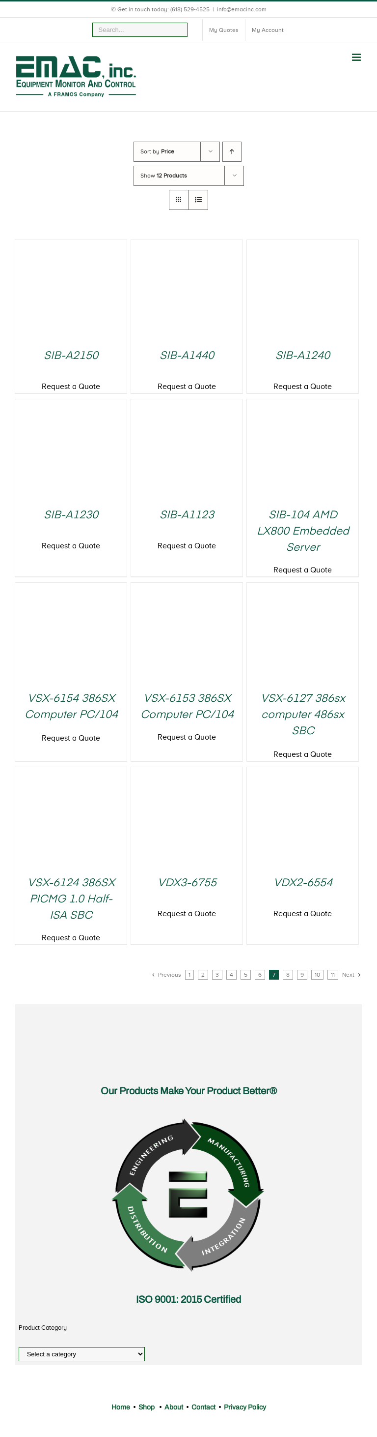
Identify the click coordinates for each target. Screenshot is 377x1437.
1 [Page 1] (189, 974)
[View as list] (198, 200)
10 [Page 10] (317, 974)
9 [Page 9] (302, 974)
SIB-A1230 (71, 515)
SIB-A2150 (71, 356)
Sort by (157, 151)
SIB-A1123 (187, 515)
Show (163, 175)
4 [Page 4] (231, 974)
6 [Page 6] (260, 974)
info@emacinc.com (242, 9)
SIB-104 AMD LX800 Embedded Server (303, 531)
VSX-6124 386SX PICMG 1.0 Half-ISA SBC (71, 899)
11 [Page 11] (333, 974)
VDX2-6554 (302, 883)
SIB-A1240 (302, 356)
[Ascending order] (232, 152)
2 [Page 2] (203, 974)
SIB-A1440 (187, 356)
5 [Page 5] (245, 974)
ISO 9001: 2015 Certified (188, 1299)
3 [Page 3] (217, 974)
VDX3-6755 (187, 883)
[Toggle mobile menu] (357, 57)
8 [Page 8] (288, 974)
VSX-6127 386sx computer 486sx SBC (303, 715)
